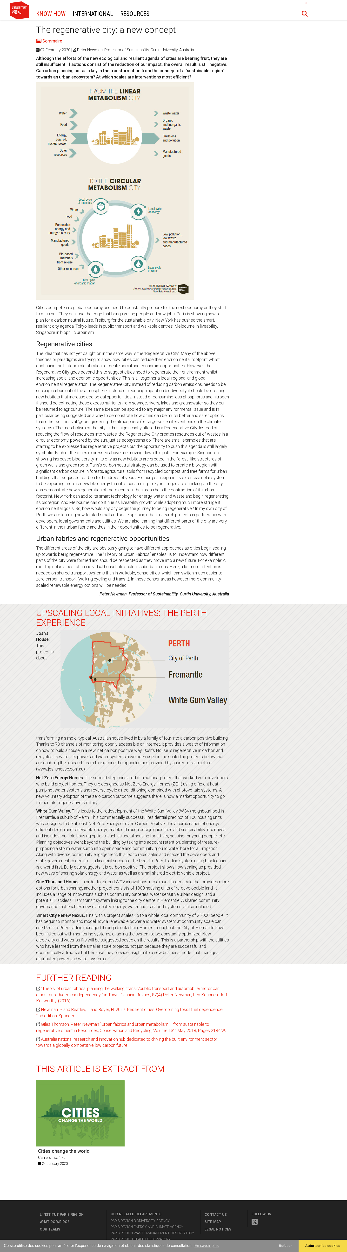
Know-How (51, 13)
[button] (305, 14)
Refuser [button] (285, 1246)
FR (306, 3)
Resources (134, 13)
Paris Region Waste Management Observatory (152, 1233)
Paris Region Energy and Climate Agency (147, 1227)
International (93, 13)
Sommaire (51, 40)
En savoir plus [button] (206, 1246)
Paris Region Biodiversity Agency (140, 1221)
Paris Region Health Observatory (141, 1239)
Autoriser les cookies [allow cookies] (322, 1246)
